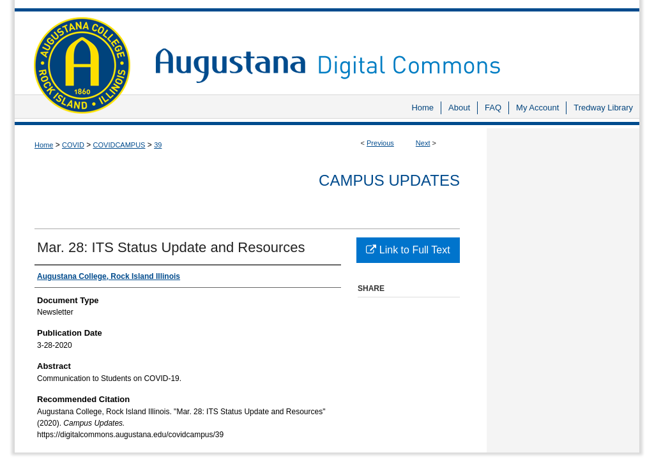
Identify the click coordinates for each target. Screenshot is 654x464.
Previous (380, 143)
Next (423, 143)
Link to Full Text (408, 249)
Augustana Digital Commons (391, 47)
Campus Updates (389, 180)
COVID (73, 145)
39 (158, 145)
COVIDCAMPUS (119, 145)
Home (43, 145)
